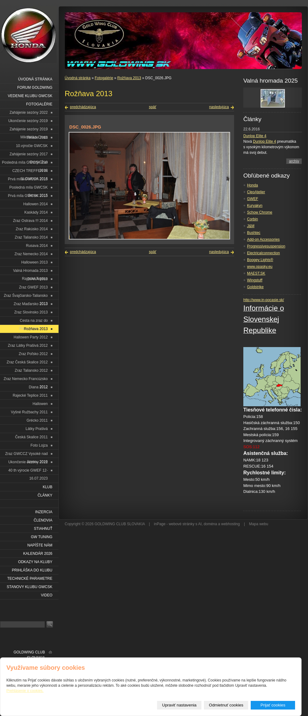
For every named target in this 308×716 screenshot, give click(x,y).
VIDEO (46, 595)
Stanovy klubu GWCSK (29, 587)
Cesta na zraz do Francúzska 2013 (33, 321)
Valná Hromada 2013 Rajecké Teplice (30, 271)
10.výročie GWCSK (32, 146)
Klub (47, 487)
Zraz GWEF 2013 (33, 287)
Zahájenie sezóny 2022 (29, 112)
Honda (252, 185)
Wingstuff (254, 280)
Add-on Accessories (263, 239)
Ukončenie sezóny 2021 (28, 462)
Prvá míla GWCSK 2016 (28, 179)
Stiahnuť (43, 528)
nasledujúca (219, 107)
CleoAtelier (256, 192)
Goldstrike (255, 287)
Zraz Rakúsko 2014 (32, 229)
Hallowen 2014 (35, 204)
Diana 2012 (38, 387)
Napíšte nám (39, 545)
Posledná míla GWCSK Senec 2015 (28, 188)
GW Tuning (41, 537)
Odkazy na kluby (35, 562)
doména (210, 524)
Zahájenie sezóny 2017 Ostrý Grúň (29, 155)
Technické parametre (29, 578)
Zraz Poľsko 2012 (33, 354)
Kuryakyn (254, 205)
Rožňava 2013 (129, 78)
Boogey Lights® (260, 260)
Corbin (252, 219)
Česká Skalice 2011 (31, 437)
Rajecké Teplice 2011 (30, 395)
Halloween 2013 (34, 262)
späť (152, 107)
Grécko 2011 (37, 420)
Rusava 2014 (37, 245)
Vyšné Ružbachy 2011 (29, 412)
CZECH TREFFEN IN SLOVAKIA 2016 (30, 172)
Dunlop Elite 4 (254, 136)
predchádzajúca (83, 107)
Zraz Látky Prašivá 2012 (28, 345)
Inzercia (43, 512)
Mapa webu (258, 524)
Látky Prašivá (37, 429)
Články (45, 495)
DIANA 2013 (37, 279)
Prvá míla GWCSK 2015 (28, 196)
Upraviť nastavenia (179, 705)
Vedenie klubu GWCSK (30, 96)
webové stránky (181, 524)
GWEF (252, 199)
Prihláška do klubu (32, 570)
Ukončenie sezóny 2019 (28, 121)
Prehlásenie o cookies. (25, 691)
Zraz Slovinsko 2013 (31, 312)
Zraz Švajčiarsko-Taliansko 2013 (26, 296)
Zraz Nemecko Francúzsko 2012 (26, 380)
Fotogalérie (104, 78)
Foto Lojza (39, 445)
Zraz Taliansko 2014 (31, 237)
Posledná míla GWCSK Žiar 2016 (25, 163)
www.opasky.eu (259, 266)
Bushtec (253, 233)
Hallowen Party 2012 (31, 337)
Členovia (43, 520)
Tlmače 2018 (37, 137)
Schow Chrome (259, 212)
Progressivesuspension (266, 246)
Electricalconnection (263, 253)
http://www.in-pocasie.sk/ (263, 300)
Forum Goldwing (34, 87)
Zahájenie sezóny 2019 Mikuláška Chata (29, 130)
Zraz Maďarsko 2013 (31, 304)
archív (294, 161)
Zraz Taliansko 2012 (31, 370)
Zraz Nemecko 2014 (31, 254)
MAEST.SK (256, 273)
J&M (250, 226)
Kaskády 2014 (36, 212)
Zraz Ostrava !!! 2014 (30, 221)
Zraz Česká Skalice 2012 (27, 362)
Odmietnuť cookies (226, 705)
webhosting (230, 524)
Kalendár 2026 (37, 553)
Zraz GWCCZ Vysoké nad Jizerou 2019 (26, 455)
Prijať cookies (273, 705)
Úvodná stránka (78, 78)
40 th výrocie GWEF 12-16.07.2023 (28, 471)
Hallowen (40, 404)
